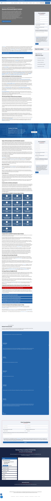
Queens (4, 459)
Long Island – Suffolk (6, 471)
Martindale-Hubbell (26, 269)
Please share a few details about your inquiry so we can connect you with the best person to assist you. (41, 31)
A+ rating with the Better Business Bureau (10, 269)
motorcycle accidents (17, 159)
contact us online (15, 309)
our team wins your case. (29, 310)
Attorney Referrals (27, 497)
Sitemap (40, 497)
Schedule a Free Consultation (7, 21)
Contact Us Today (34, 130)
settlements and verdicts (19, 258)
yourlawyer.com (37, 166)
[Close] (50, 0)
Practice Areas (16, 3)
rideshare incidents (23, 159)
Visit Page (10, 466)
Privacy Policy (36, 497)
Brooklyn (4, 475)
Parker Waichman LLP (4, 7)
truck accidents (12, 159)
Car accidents (4, 157)
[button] (37, 2)
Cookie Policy (16, 497)
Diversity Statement (32, 497)
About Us (20, 3)
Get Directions (5, 466)
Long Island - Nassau (6, 469)
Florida (4, 477)
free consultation (18, 49)
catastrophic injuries (19, 246)
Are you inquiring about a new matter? (40, 24)
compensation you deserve (5, 308)
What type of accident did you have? (39, 27)
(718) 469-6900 (13, 49)
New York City (5, 473)
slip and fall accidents (13, 167)
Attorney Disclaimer (21, 497)
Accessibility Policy (12, 497)
